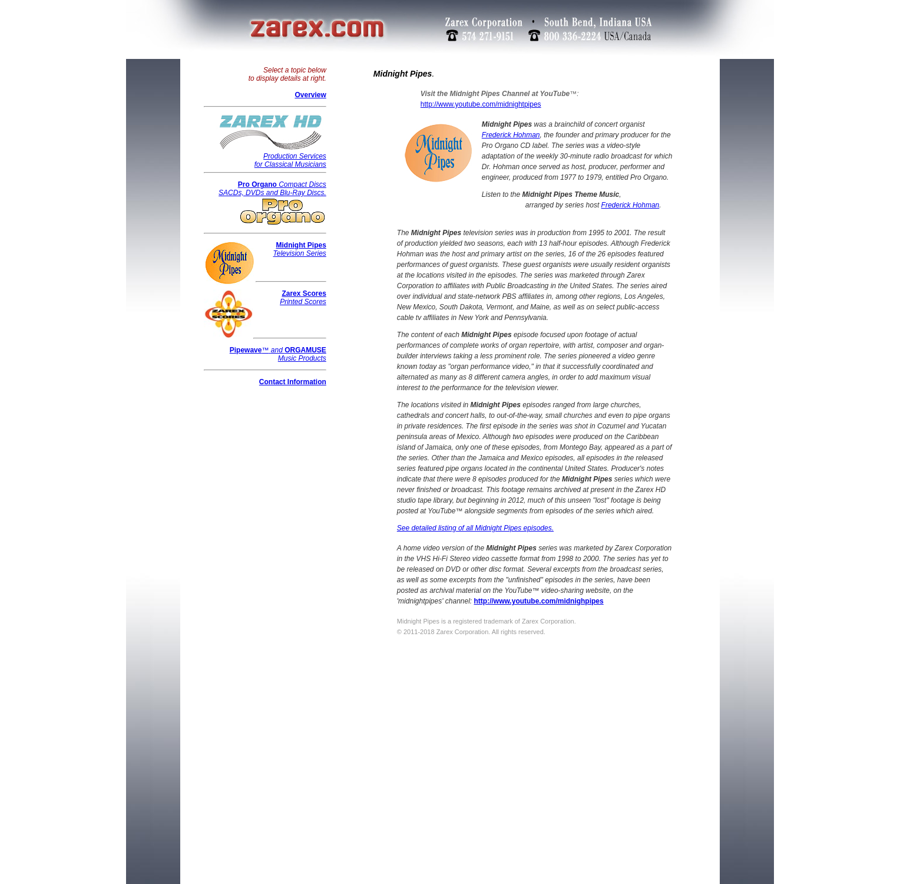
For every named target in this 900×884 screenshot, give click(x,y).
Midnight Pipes (301, 245)
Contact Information (292, 382)
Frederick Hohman (511, 135)
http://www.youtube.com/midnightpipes (481, 104)
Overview (310, 95)
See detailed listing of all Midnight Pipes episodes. (475, 528)
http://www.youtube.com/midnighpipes (539, 601)
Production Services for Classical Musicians (271, 157)
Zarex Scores (304, 293)
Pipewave (246, 350)
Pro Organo (258, 184)
